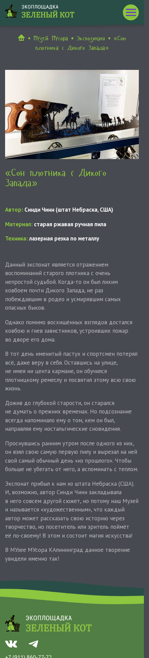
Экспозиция (90, 38)
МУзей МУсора (51, 38)
